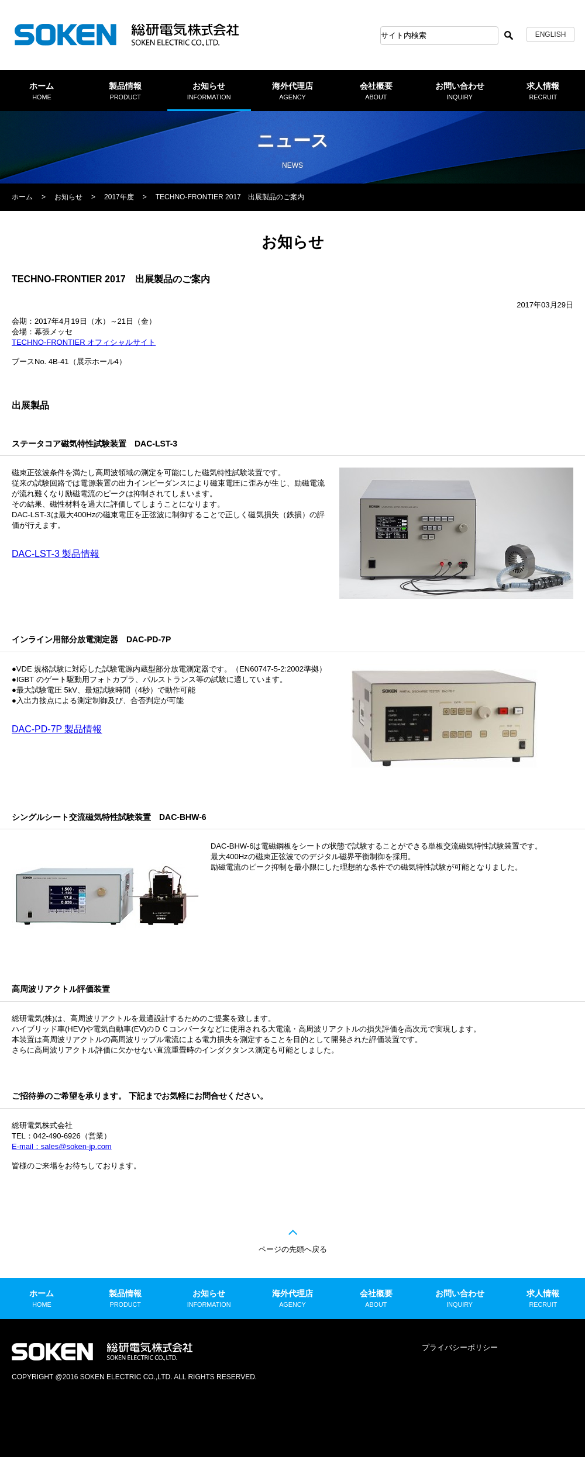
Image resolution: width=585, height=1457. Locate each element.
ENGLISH (550, 34)
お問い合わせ (459, 91)
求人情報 (542, 91)
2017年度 (119, 197)
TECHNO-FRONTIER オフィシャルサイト (84, 342)
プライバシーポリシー (460, 1347)
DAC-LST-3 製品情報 (55, 554)
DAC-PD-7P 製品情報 (57, 729)
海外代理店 (292, 91)
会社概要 (376, 91)
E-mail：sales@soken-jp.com (62, 1146)
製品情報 (125, 91)
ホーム (41, 91)
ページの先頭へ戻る (293, 1249)
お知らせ (209, 91)
